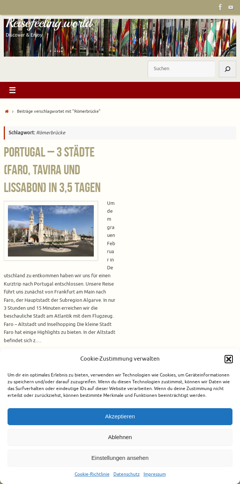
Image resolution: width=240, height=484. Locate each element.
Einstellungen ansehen (120, 458)
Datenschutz (126, 474)
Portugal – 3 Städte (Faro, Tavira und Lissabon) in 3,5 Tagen (52, 169)
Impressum (155, 474)
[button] (228, 359)
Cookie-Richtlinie (92, 474)
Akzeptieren (120, 416)
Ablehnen (120, 437)
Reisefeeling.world (48, 22)
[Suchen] (227, 69)
